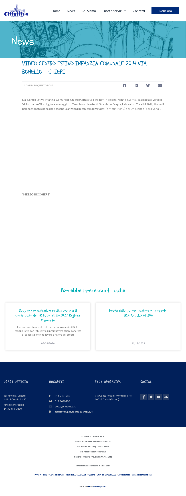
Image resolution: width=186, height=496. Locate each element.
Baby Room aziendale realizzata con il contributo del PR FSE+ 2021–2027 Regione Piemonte (47, 315)
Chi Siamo (89, 11)
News (71, 11)
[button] (124, 86)
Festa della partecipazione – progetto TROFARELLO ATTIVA (138, 313)
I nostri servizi (112, 11)
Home (56, 11)
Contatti (139, 11)
